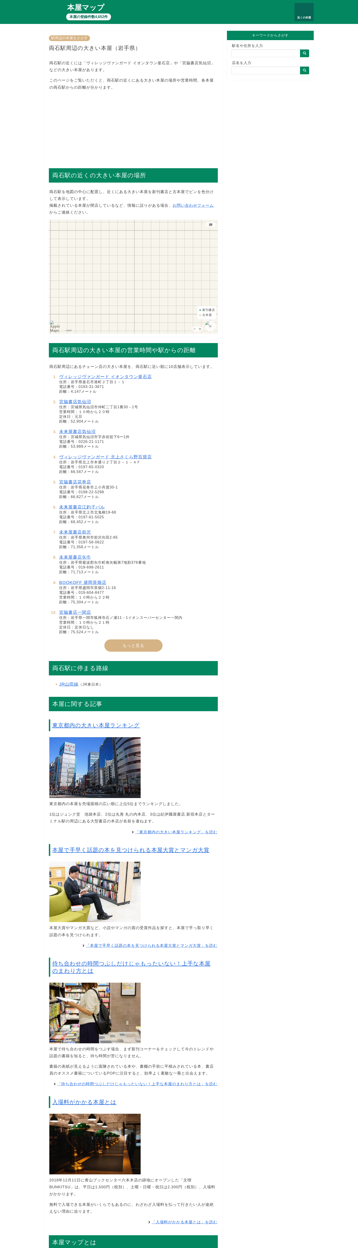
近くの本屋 (304, 17)
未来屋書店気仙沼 (77, 431)
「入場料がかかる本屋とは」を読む (184, 1222)
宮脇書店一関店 (75, 612)
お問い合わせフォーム (193, 205)
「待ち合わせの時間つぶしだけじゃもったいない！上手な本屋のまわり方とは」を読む (137, 1084)
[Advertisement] (133, 127)
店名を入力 (241, 63)
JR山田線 (69, 684)
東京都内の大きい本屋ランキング (96, 725)
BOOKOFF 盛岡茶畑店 (82, 582)
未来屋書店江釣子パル (82, 507)
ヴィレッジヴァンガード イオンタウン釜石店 (105, 376)
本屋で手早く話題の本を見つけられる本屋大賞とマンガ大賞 (130, 850)
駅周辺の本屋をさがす (69, 38)
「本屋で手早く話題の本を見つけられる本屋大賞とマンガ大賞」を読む (151, 945)
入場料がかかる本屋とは (84, 1102)
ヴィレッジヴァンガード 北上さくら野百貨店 (105, 457)
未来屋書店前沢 (75, 532)
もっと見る (133, 645)
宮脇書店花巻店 (75, 482)
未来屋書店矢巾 (75, 557)
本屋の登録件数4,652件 (88, 17)
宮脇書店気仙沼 (75, 401)
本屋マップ (85, 7)
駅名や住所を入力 (247, 46)
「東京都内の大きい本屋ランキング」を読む (176, 832)
